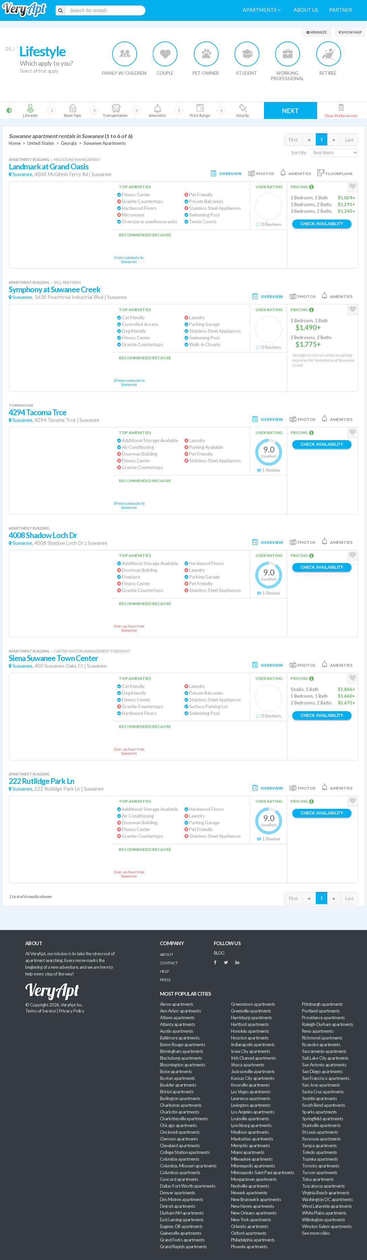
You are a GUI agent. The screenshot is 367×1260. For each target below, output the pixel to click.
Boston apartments (177, 1078)
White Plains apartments (324, 1213)
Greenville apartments (251, 1011)
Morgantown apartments (254, 1179)
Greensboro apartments (253, 1004)
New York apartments (251, 1219)
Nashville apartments (250, 1186)
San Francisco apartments (325, 1078)
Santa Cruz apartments (323, 1091)
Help (164, 971)
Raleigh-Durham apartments (327, 1024)
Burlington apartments (180, 1098)
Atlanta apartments (177, 1024)
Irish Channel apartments (253, 1058)
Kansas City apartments (252, 1078)
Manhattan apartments (252, 1138)
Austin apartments (176, 1031)
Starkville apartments (321, 1125)
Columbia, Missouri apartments (188, 1165)
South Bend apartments (323, 1105)
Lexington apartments (250, 1105)
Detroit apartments (177, 1206)
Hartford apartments (250, 1024)
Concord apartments (179, 1179)
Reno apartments (317, 1031)
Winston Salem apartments (327, 1226)
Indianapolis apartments (253, 1044)
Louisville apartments (250, 1118)
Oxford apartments (248, 1233)
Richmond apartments (322, 1037)
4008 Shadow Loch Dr (43, 535)
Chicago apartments (178, 1125)
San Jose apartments (321, 1085)
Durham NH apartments (181, 1213)
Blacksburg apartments (181, 1058)
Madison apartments (250, 1132)
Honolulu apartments (250, 1031)
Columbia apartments (179, 1159)
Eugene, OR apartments (181, 1226)
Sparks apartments (319, 1112)
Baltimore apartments (179, 1037)
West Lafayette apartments (327, 1206)
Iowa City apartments (250, 1051)
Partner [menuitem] (340, 10)
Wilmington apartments (323, 1219)
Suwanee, (22, 174)
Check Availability (322, 224)
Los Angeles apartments (252, 1112)
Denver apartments (177, 1192)
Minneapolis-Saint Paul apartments (262, 1172)
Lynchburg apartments (251, 1125)
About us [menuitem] (306, 10)
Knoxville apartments (250, 1085)
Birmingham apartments (181, 1051)
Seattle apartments (319, 1098)
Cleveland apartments (180, 1145)
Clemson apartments (179, 1138)
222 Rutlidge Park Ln (41, 781)
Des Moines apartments (181, 1199)
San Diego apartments (322, 1071)
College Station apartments (184, 1152)
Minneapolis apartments (253, 1165)
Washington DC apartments (327, 1199)
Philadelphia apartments (253, 1239)
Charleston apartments (181, 1105)
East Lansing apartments (182, 1219)
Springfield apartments (322, 1118)
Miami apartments (247, 1152)
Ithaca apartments (247, 1064)
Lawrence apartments (250, 1098)
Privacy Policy (72, 1011)
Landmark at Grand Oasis (49, 166)
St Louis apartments (320, 1132)
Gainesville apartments (180, 1233)
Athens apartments (177, 1017)
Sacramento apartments (324, 1051)
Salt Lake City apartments (325, 1058)
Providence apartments (323, 1017)
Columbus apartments (180, 1172)
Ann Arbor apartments (180, 1011)
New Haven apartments (252, 1206)
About (166, 954)
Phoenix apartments (249, 1246)
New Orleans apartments (253, 1213)
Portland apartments (321, 1011)
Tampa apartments (319, 1145)
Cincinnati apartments (180, 1132)
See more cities (316, 1233)
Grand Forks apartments (182, 1239)
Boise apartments (176, 1071)
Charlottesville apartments (184, 1118)
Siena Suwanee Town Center (53, 658)
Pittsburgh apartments (322, 1004)
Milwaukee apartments (251, 1159)
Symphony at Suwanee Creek (54, 289)
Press (165, 979)
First (293, 139)
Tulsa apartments (317, 1179)
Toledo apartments (319, 1152)
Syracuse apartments (321, 1138)
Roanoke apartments (321, 1044)
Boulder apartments (178, 1085)
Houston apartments (249, 1037)
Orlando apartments (249, 1226)
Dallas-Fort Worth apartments (187, 1186)
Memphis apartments (250, 1145)
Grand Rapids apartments (183, 1246)
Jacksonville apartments (253, 1071)
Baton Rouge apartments (182, 1044)
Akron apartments (176, 1004)
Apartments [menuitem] (262, 10)
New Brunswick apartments (256, 1199)
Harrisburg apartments (251, 1017)
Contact (168, 962)
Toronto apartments (320, 1165)
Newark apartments (249, 1192)
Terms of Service (40, 1011)
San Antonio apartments (324, 1064)
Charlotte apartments (179, 1112)
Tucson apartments (319, 1172)
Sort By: (299, 152)
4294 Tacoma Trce (38, 412)
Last (349, 139)
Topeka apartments (320, 1159)
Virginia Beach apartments (325, 1192)
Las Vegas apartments (250, 1091)
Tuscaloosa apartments (323, 1186)
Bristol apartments (176, 1091)
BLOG (219, 953)
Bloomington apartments (182, 1064)
